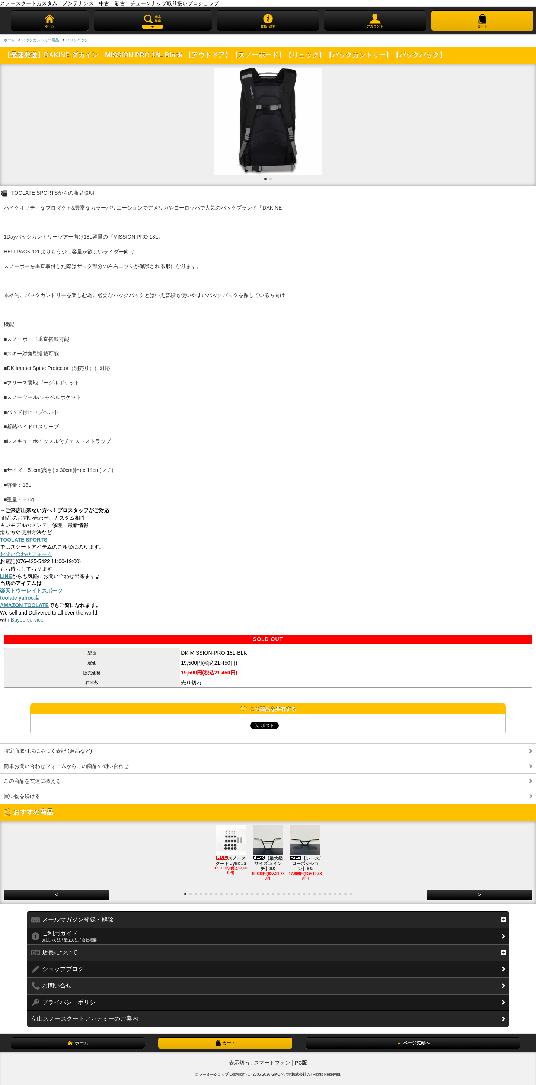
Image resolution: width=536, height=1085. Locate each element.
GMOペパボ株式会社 (288, 1074)
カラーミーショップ (212, 1074)
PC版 (301, 1063)
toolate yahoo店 (19, 598)
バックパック (77, 40)
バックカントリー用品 (40, 40)
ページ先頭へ (413, 1043)
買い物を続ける (22, 796)
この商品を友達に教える (32, 781)
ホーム (9, 40)
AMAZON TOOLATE (24, 605)
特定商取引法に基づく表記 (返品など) (48, 751)
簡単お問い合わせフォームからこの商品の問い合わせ (66, 766)
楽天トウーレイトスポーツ (31, 591)
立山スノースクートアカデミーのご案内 (84, 1018)
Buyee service (27, 620)
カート (225, 1043)
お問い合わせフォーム (26, 554)
